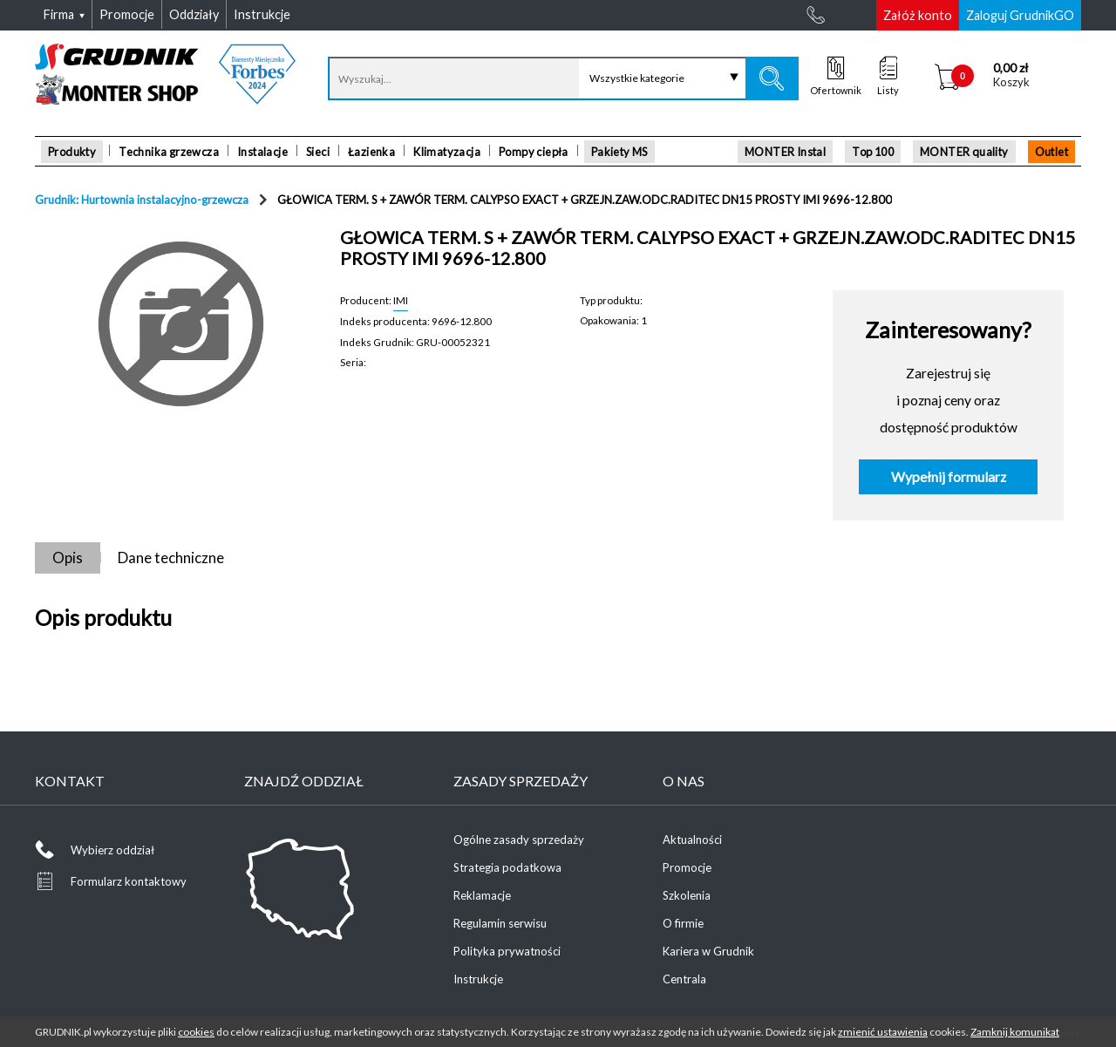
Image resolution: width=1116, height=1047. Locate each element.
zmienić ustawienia (883, 1031)
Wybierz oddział (112, 850)
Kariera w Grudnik (708, 951)
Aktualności (692, 839)
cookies (196, 1031)
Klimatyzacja (446, 152)
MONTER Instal (785, 152)
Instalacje (262, 152)
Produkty (72, 152)
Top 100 (873, 152)
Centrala (684, 979)
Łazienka (371, 152)
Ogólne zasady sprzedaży (518, 839)
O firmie (683, 923)
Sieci (318, 152)
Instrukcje (478, 979)
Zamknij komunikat (1014, 1031)
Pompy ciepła (533, 152)
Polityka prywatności (507, 951)
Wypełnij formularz (948, 477)
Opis (67, 557)
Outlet (1051, 152)
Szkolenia (687, 895)
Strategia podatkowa (507, 867)
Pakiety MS (619, 152)
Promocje (687, 867)
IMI (400, 300)
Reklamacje (482, 895)
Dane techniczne (171, 557)
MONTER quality (964, 152)
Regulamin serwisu (500, 923)
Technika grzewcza (169, 152)
